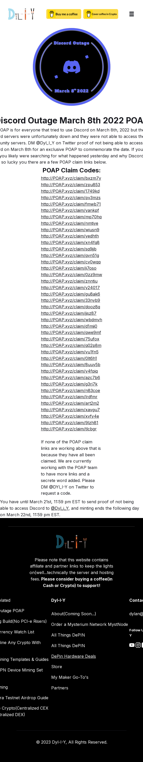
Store (56, 666)
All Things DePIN (68, 635)
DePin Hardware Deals (73, 656)
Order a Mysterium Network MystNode (89, 624)
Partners (59, 687)
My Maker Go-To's (69, 677)
